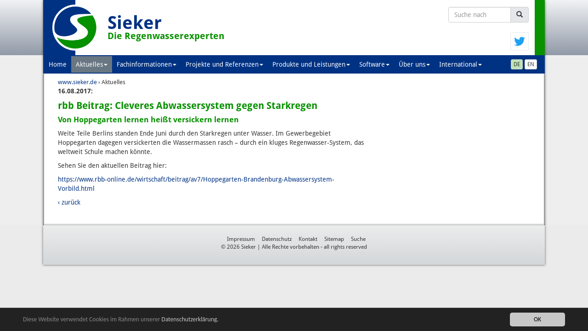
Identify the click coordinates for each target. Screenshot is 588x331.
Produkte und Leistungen (311, 64)
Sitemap (334, 239)
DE (517, 64)
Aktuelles (91, 64)
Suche (358, 239)
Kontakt (308, 239)
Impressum (241, 239)
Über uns (414, 64)
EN (530, 64)
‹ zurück (69, 202)
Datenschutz (277, 239)
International (460, 64)
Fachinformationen (146, 64)
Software (374, 64)
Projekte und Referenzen (224, 64)
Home (58, 64)
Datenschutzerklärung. (190, 319)
